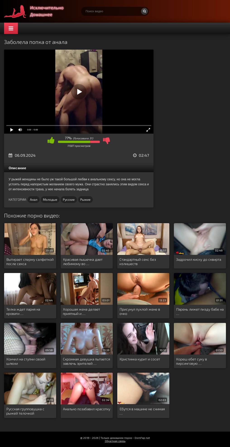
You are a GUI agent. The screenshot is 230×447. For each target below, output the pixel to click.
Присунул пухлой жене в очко (140, 311)
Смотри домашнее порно (38, 11)
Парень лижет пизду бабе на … (200, 311)
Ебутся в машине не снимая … (142, 411)
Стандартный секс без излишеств (138, 261)
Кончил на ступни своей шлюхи (25, 361)
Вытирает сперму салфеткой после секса (30, 261)
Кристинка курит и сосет (140, 359)
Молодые (50, 199)
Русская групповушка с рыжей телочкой (25, 411)
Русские (69, 199)
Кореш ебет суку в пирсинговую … (191, 361)
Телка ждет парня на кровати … (23, 311)
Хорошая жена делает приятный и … (81, 311)
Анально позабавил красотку (86, 409)
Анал (33, 199)
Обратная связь (115, 440)
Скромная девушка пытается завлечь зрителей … (86, 361)
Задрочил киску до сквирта (198, 259)
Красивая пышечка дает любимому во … (83, 261)
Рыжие (85, 199)
